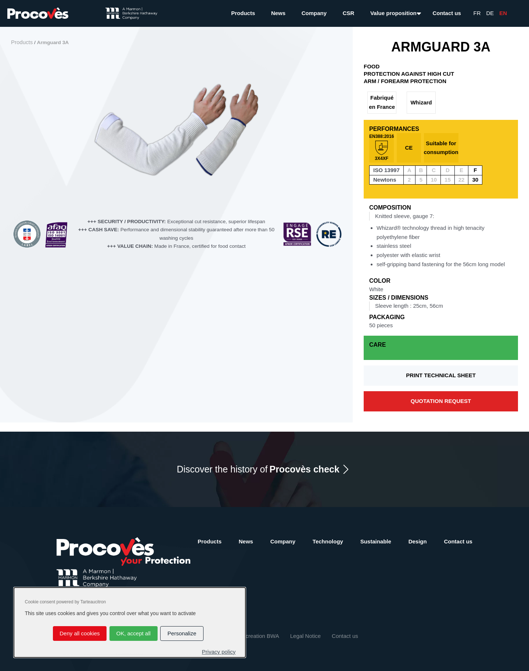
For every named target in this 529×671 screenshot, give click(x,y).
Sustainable (375, 541)
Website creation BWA (251, 636)
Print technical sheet (441, 375)
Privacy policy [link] (219, 652)
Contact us (446, 13)
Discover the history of (258, 469)
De (490, 13)
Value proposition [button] (393, 13)
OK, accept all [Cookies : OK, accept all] (133, 633)
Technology (328, 541)
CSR (349, 13)
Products (243, 13)
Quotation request (441, 401)
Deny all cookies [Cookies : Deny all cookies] (80, 633)
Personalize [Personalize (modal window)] (182, 633)
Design (418, 541)
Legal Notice (305, 636)
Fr (477, 13)
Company (314, 13)
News (278, 13)
